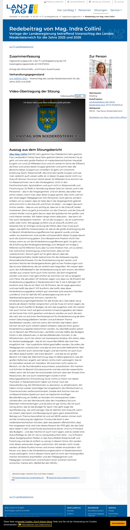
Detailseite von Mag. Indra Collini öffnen (108, 117)
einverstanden (118, 523)
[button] (75, 10)
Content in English (16, 508)
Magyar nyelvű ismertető (19, 511)
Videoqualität (72, 96)
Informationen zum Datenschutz (35, 525)
